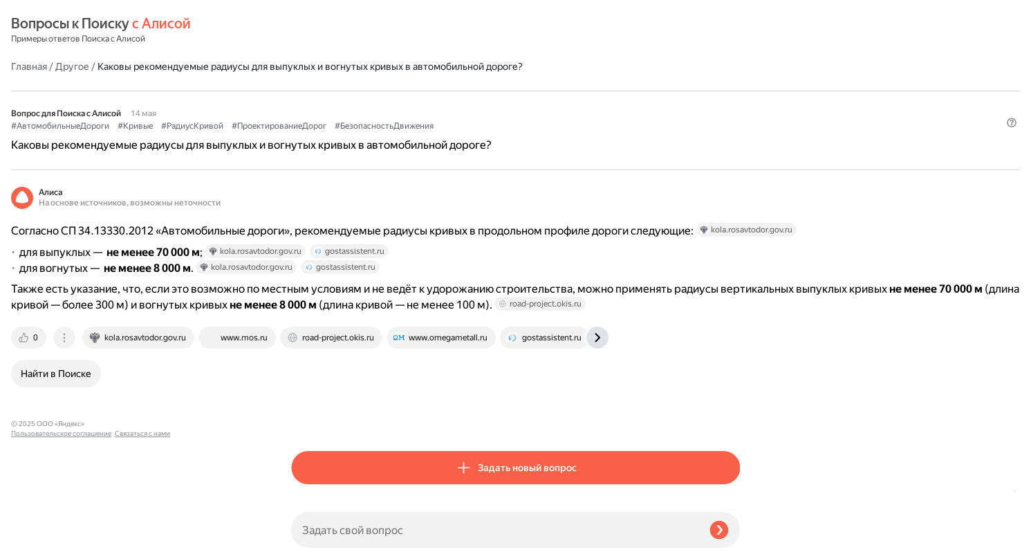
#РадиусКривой (472, 104)
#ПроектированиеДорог (559, 104)
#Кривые (415, 104)
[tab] (309, 385)
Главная (309, 30)
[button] (731, 127)
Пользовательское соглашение (61, 533)
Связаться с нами (38, 543)
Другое (352, 30)
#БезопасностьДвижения (664, 104)
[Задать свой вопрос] (494, 530)
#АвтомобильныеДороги (340, 104)
